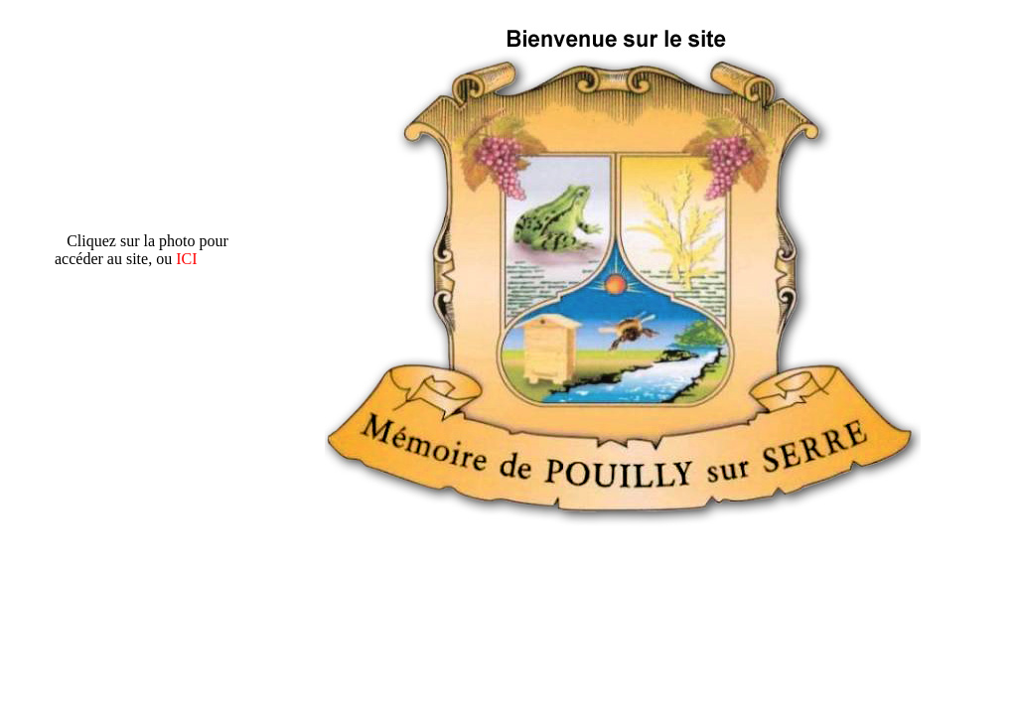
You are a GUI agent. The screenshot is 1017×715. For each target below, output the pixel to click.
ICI (186, 258)
